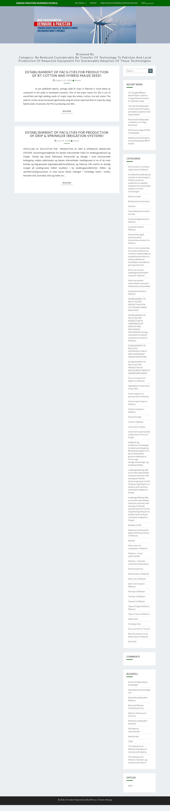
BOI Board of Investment (138, 201)
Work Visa (132, 641)
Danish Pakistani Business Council (37, 3)
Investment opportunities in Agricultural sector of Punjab (139, 434)
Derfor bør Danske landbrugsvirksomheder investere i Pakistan (138, 273)
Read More (68, 111)
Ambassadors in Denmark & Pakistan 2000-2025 (119, 3)
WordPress (91, 799)
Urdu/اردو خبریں (147, 3)
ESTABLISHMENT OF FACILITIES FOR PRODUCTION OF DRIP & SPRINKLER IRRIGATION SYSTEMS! (67, 134)
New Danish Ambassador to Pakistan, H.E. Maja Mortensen (138, 122)
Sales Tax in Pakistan (137, 579)
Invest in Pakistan (135, 422)
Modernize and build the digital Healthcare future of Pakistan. (138, 533)
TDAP (130, 741)
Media (78, 80)
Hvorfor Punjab (134, 417)
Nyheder (131, 540)
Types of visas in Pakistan (139, 614)
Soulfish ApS (133, 736)
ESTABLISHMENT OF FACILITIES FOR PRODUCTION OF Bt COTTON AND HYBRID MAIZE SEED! (67, 73)
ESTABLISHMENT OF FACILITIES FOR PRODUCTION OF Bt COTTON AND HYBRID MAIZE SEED (137, 304)
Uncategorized (134, 624)
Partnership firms (135, 569)
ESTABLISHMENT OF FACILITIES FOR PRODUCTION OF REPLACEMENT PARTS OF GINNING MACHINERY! (139, 367)
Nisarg (109, 799)
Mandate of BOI (134, 525)
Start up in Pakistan (136, 591)
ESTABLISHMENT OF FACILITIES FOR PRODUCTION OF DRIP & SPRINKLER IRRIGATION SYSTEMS (137, 351)
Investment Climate (136, 427)
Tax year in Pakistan (136, 601)
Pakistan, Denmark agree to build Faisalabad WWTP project (139, 141)
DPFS (130, 785)
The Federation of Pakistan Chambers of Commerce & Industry (137, 749)
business (131, 206)
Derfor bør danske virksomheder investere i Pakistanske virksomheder (139, 283)
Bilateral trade (134, 196)
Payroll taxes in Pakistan (138, 574)
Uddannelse (133, 619)
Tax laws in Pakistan (136, 596)
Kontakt (93, 3)
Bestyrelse (79, 3)
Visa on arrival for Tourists (139, 629)
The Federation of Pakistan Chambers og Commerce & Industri (137, 760)
